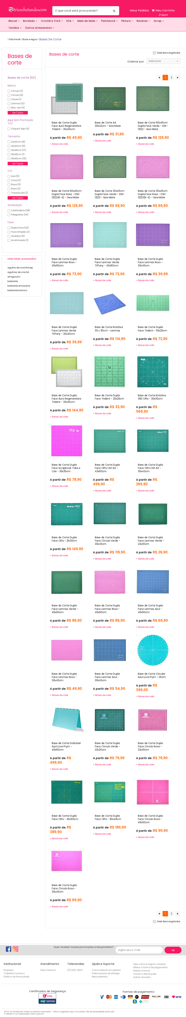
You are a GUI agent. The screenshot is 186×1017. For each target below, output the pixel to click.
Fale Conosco (48, 970)
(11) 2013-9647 (75, 970)
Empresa (8, 970)
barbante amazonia (18, 285)
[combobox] (163, 61)
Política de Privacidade (16, 976)
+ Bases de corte (59, 143)
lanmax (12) (18, 103)
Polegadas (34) (19, 214)
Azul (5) (15, 176)
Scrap (159, 21)
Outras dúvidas (142, 977)
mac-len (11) (18, 107)
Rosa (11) (16, 184)
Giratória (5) (18, 236)
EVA (70, 21)
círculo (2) (17, 90)
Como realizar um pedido (106, 970)
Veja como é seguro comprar (149, 964)
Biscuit (14, 21)
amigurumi (13, 276)
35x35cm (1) (18, 154)
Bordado (30, 21)
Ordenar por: (135, 61)
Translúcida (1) (19, 192)
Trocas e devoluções (144, 973)
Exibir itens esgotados (168, 52)
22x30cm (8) (18, 141)
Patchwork (109, 21)
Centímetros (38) (20, 210)
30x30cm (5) (18, 145)
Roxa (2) (15, 188)
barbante (12, 281)
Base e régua (30, 39)
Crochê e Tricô (52, 21)
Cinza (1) (16, 180)
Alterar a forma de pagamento (150, 967)
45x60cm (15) (18, 158)
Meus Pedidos (139, 10)
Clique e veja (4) (20, 128)
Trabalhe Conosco (14, 973)
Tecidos (15, 28)
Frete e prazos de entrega (106, 973)
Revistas (143, 21)
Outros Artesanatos (39, 28)
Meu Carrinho (163, 12)
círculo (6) (17, 95)
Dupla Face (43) (20, 227)
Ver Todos (17, 112)
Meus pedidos (100, 976)
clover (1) (16, 99)
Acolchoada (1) (19, 240)
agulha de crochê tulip (20, 267)
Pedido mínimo (141, 970)
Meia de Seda (87, 21)
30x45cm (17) (18, 150)
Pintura (127, 21)
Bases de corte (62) (22, 78)
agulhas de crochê (18, 272)
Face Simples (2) (20, 231)
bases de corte (50, 39)
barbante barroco (17, 290)
